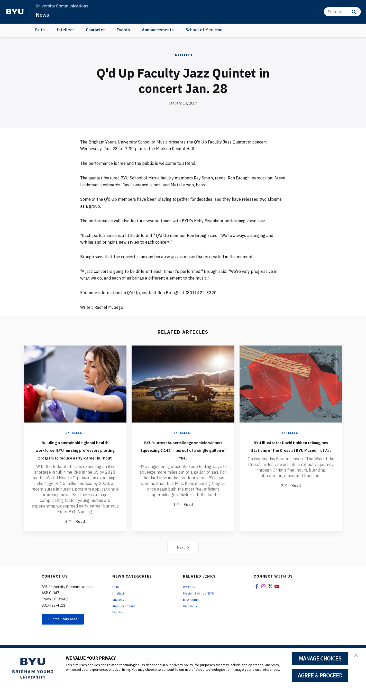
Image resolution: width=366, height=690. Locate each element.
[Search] (342, 11)
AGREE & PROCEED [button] (320, 675)
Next (183, 562)
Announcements (158, 29)
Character (95, 29)
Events (123, 29)
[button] (357, 657)
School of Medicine (204, 29)
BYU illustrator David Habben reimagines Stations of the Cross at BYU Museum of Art (291, 449)
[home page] (15, 11)
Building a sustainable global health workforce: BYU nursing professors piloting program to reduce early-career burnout (75, 457)
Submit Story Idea (68, 635)
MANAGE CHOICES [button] (320, 658)
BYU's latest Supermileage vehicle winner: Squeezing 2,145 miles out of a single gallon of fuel (183, 453)
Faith (40, 29)
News (43, 14)
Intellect (65, 29)
